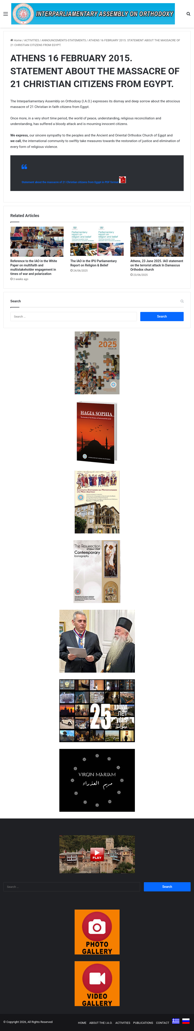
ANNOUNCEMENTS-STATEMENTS (64, 40)
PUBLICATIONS (143, 1022)
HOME (82, 1022)
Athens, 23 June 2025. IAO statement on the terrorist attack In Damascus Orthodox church (156, 265)
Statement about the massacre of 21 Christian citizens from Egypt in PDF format (70, 182)
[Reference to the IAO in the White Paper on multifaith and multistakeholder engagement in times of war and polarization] (37, 242)
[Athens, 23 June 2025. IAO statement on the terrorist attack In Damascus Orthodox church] (157, 242)
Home (16, 40)
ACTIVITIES (31, 40)
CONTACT (162, 1022)
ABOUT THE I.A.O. (100, 1022)
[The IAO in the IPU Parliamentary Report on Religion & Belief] (97, 242)
